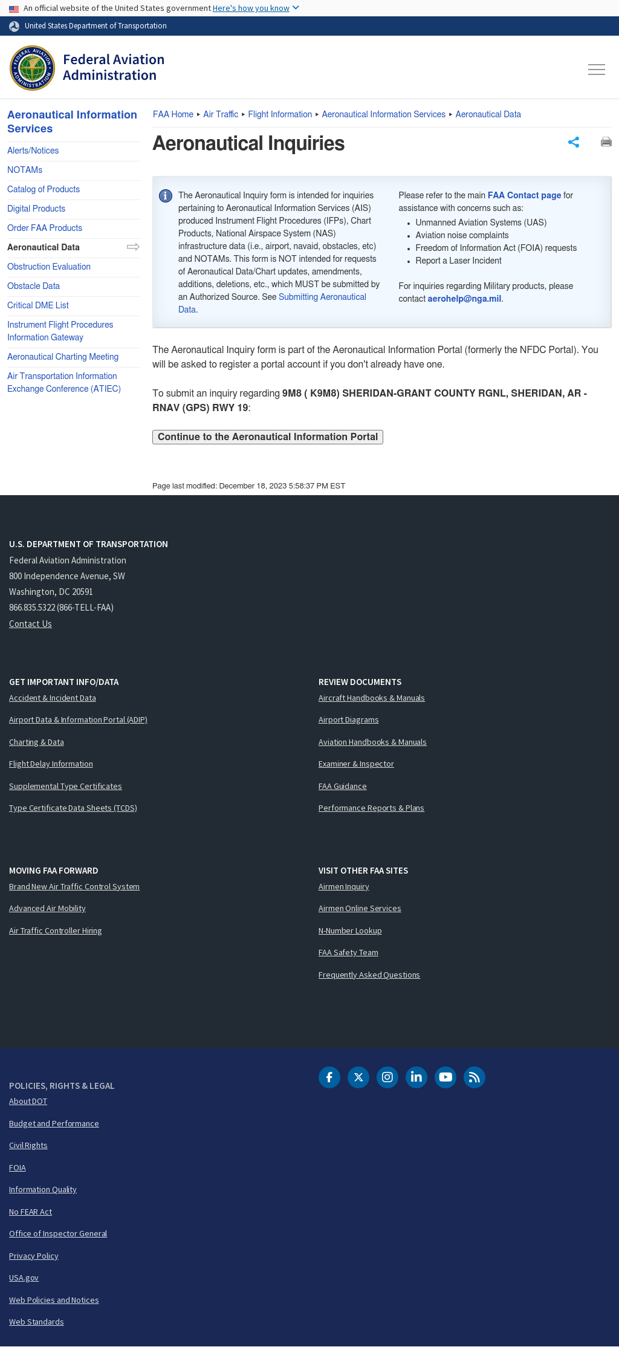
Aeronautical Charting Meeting (62, 357)
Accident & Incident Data (52, 697)
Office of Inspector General (58, 1233)
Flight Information (280, 115)
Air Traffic (220, 115)
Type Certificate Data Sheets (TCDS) (73, 807)
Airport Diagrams (348, 719)
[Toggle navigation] (597, 69)
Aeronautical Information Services (384, 115)
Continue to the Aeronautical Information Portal (268, 437)
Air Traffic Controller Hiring (55, 930)
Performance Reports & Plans (371, 807)
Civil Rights (28, 1145)
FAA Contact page (525, 196)
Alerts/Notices (33, 151)
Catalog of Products (43, 190)
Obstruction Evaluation (49, 267)
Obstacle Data (33, 286)
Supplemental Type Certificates (65, 786)
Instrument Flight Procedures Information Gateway (60, 331)
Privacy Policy (34, 1255)
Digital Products (36, 209)
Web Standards (36, 1321)
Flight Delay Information (51, 763)
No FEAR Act (30, 1211)
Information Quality (43, 1189)
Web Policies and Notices (54, 1299)
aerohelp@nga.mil (465, 299)
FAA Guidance (343, 786)
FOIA (17, 1167)
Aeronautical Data (489, 115)
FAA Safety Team (348, 952)
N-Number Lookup (350, 930)
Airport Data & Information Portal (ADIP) (78, 719)
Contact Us (30, 623)
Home (173, 115)
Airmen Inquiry (344, 886)
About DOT (28, 1100)
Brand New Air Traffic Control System (74, 886)
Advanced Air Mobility (47, 908)
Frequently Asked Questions (369, 974)
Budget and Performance (54, 1123)
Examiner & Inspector (356, 763)
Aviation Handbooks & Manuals (373, 741)
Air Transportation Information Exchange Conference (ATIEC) (64, 383)
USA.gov (24, 1277)
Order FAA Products (44, 228)
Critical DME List (38, 306)
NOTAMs (24, 170)
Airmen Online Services (360, 908)
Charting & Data (36, 741)
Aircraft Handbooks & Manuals (372, 697)
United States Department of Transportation (96, 25)
